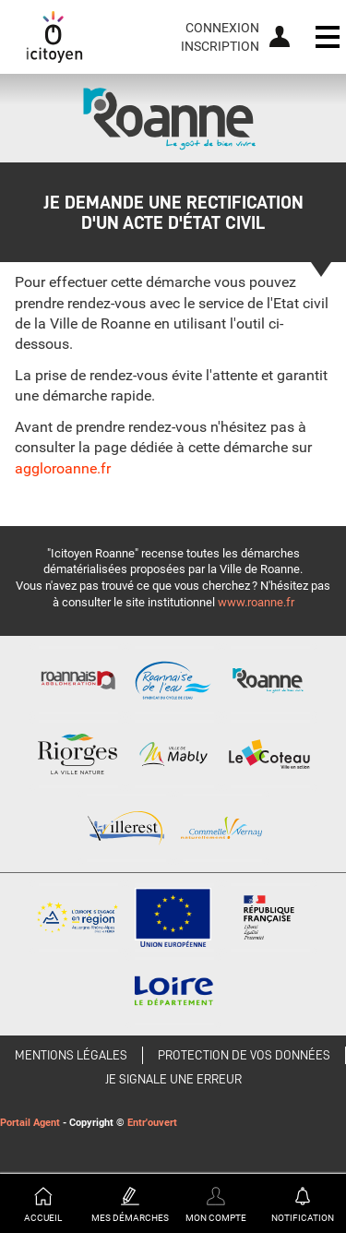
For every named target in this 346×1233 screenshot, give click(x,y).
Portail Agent (30, 1123)
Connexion (222, 27)
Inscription (220, 46)
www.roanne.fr (256, 602)
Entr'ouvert (152, 1123)
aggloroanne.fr (63, 468)
